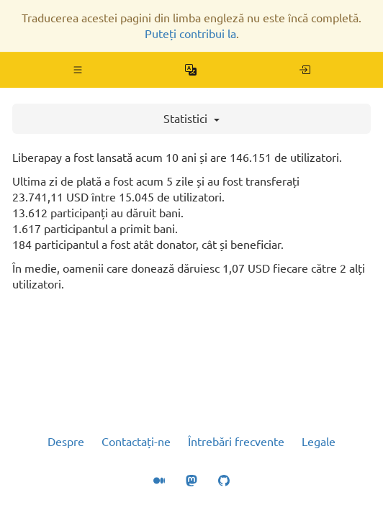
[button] (78, 70)
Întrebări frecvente (236, 441)
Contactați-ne (136, 441)
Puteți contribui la (190, 33)
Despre (66, 441)
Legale (318, 441)
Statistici (191, 118)
